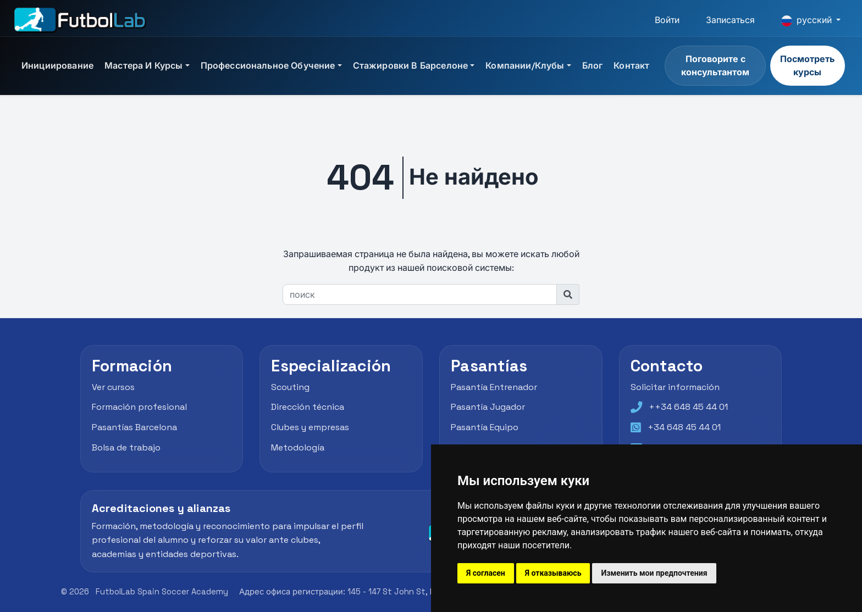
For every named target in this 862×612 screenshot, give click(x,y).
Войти (667, 20)
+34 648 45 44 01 (684, 427)
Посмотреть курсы (807, 65)
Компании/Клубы (524, 65)
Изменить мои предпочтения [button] (654, 573)
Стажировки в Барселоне (410, 65)
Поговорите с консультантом (715, 65)
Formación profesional (139, 407)
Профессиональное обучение (268, 65)
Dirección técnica (307, 407)
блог (592, 65)
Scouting (290, 387)
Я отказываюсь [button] (553, 573)
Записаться (730, 20)
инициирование (57, 65)
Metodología (297, 447)
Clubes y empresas (310, 427)
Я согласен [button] (485, 573)
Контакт (631, 65)
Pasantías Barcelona (134, 427)
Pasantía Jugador (488, 407)
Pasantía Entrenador (494, 387)
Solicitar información (675, 387)
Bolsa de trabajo (126, 447)
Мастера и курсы (143, 65)
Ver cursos (113, 387)
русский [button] (807, 20)
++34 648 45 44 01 (688, 407)
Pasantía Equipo (484, 427)
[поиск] (420, 294)
